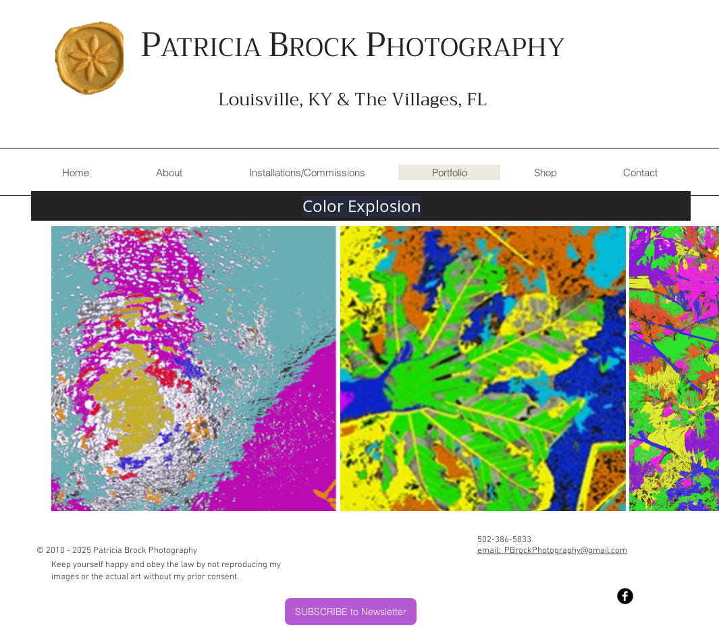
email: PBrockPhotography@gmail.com (552, 550)
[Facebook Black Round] (625, 596)
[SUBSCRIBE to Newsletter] (351, 611)
